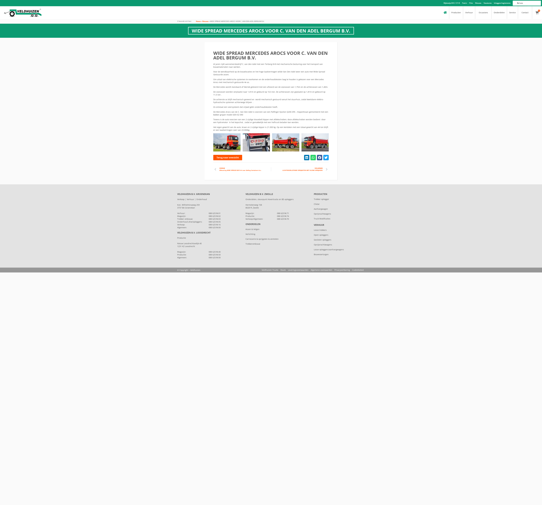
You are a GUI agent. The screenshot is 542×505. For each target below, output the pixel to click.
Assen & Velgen (252, 229)
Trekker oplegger (321, 199)
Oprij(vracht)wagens (323, 244)
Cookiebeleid (358, 270)
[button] (306, 157)
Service (512, 12)
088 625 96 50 (215, 254)
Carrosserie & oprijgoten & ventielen (262, 239)
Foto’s (464, 3)
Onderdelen (499, 12)
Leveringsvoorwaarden (298, 270)
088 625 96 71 (283, 213)
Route (283, 270)
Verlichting (250, 234)
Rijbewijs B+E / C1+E (452, 3)
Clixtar (317, 204)
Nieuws (478, 3)
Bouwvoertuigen (321, 254)
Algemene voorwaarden (321, 270)
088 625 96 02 (215, 216)
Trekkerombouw (253, 244)
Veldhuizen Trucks (270, 270)
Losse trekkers (320, 230)
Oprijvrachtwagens (322, 214)
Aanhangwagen (321, 209)
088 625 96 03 (215, 219)
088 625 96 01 (215, 213)
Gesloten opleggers (322, 239)
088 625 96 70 (283, 219)
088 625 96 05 (215, 221)
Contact (525, 12)
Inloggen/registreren (502, 3)
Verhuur (469, 12)
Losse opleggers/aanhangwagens (329, 249)
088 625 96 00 (215, 227)
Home (198, 21)
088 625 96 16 (215, 224)
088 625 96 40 (215, 252)
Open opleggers (321, 235)
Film (471, 3)
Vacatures (488, 3)
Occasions (483, 12)
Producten (456, 12)
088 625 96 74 (283, 216)
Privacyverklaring (342, 270)
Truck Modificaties (322, 218)
